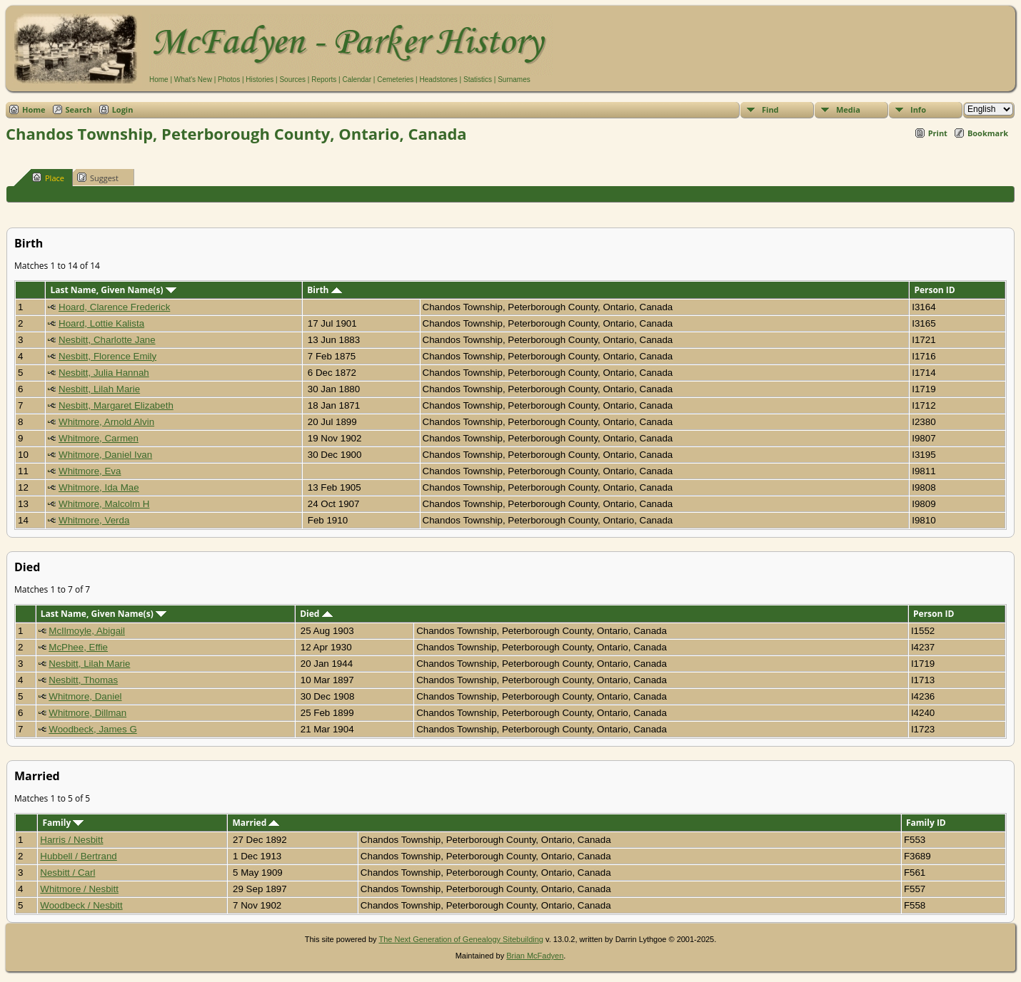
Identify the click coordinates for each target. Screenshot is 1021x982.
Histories (259, 79)
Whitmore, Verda (94, 520)
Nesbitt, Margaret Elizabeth (116, 405)
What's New (193, 79)
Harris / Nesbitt (71, 839)
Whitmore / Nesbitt (79, 889)
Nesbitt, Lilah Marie (99, 389)
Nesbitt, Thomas (83, 680)
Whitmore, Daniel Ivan (105, 454)
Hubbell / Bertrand (78, 856)
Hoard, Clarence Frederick (114, 307)
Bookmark (987, 133)
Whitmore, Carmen (99, 438)
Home (159, 79)
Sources (292, 79)
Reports (323, 79)
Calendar (356, 79)
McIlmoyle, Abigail (87, 630)
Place (48, 177)
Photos (229, 79)
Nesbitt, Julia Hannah (104, 372)
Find (770, 109)
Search (79, 109)
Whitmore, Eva (90, 471)
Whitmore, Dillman (87, 712)
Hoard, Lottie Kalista (101, 323)
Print (937, 133)
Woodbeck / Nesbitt (81, 905)
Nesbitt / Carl (67, 872)
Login (123, 109)
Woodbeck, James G (92, 729)
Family (63, 823)
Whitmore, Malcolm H (104, 503)
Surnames (514, 79)
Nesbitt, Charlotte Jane (107, 339)
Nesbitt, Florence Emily (107, 356)
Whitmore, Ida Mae (99, 487)
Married (255, 823)
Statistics (477, 79)
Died (316, 614)
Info (918, 109)
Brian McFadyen (534, 955)
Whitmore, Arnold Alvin (106, 421)
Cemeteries (395, 79)
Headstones (438, 79)
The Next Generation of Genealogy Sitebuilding (460, 939)
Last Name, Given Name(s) (113, 290)
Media (848, 109)
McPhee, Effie (78, 647)
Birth (324, 290)
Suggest (98, 177)
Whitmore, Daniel (85, 696)
